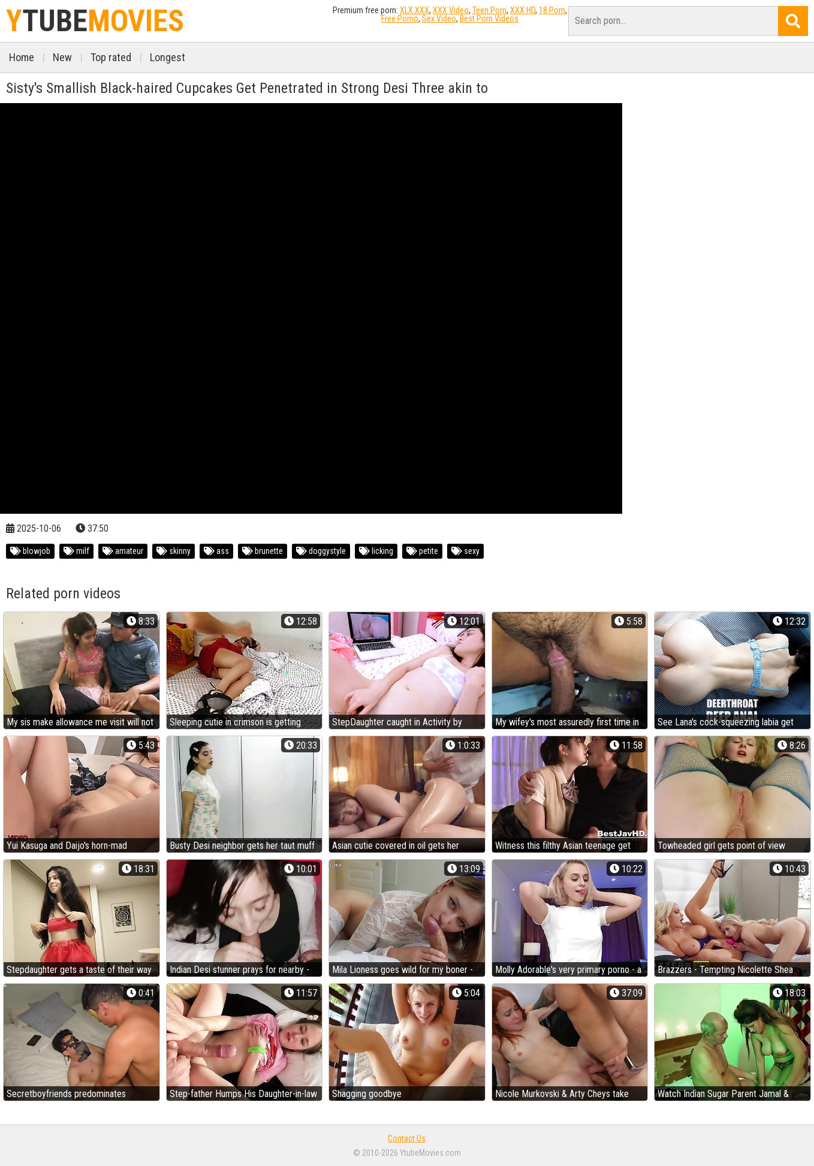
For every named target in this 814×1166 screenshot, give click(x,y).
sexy (465, 551)
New (62, 57)
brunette (262, 551)
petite (422, 551)
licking (376, 551)
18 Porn (552, 10)
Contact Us (407, 1138)
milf (76, 551)
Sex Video (439, 18)
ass (216, 551)
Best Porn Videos (489, 18)
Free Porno (399, 18)
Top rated (111, 57)
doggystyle (321, 551)
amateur (122, 551)
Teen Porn (489, 10)
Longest (167, 57)
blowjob (30, 551)
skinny (173, 551)
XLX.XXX (414, 10)
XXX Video (451, 10)
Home (21, 57)
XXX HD (522, 10)
